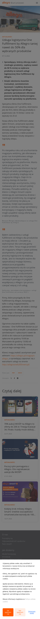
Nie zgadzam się (20, 612)
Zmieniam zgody (31, 612)
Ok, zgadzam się (8, 612)
